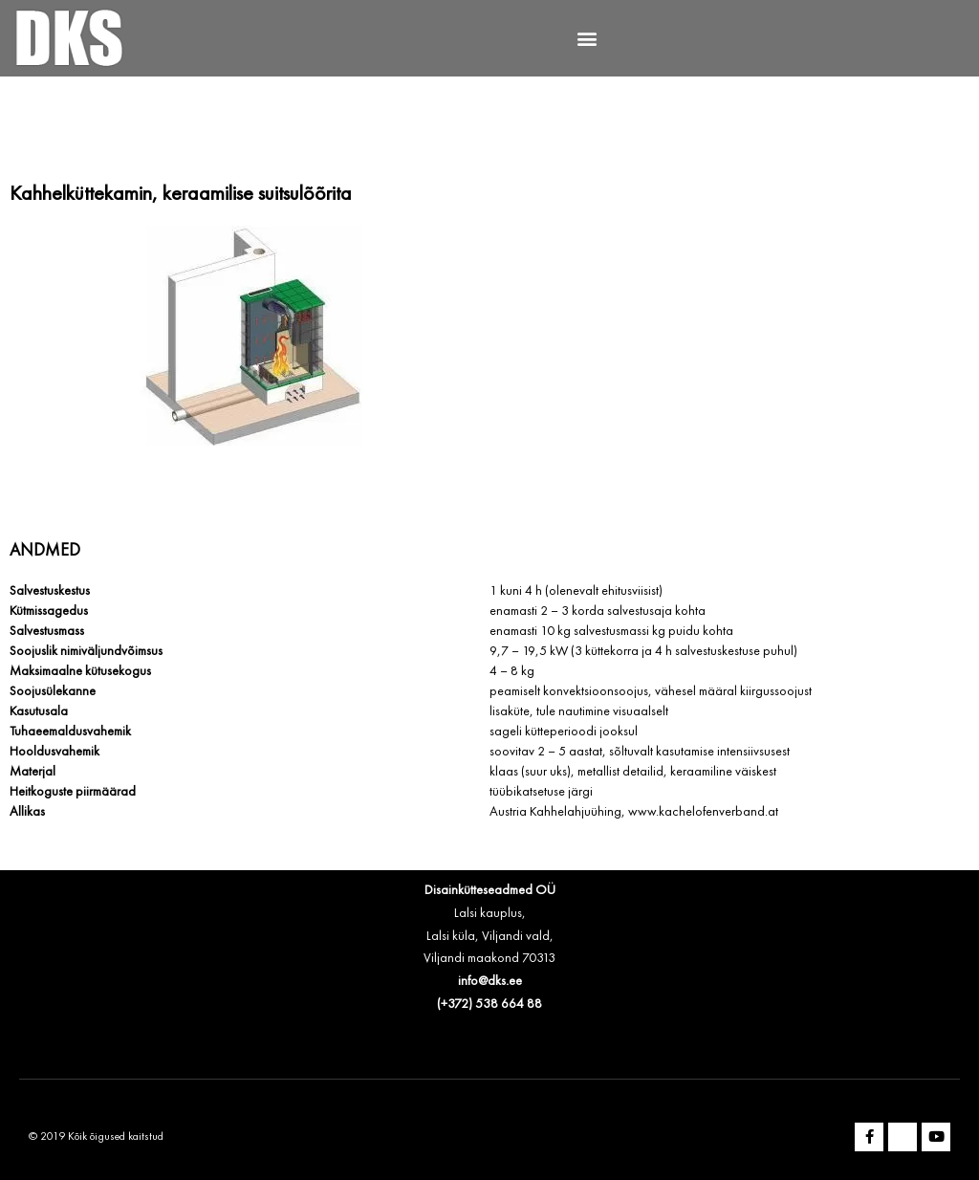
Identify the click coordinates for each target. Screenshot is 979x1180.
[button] (587, 39)
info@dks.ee (490, 981)
